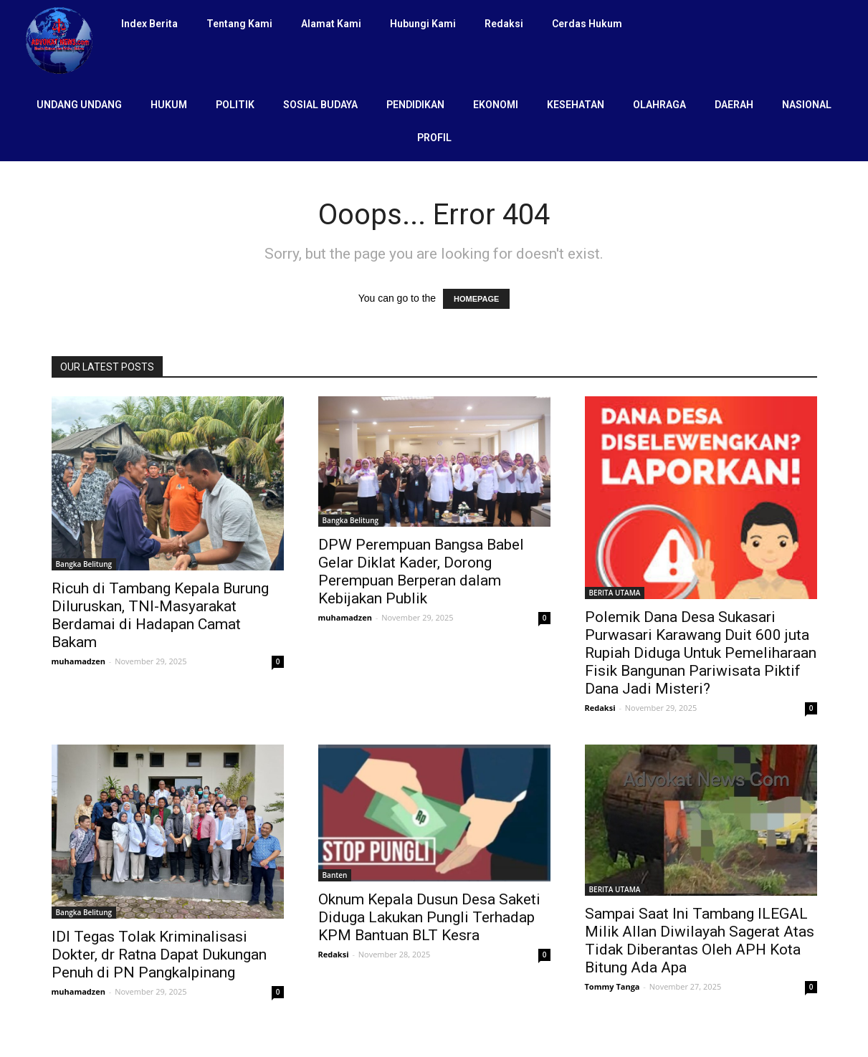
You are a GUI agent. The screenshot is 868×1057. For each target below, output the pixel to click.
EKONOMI (495, 104)
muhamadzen (78, 661)
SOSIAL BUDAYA (320, 104)
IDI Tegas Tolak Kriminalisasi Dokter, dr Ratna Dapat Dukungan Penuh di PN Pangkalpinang (159, 954)
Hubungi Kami (423, 23)
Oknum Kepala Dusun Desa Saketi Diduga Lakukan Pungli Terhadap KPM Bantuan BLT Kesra (429, 917)
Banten (335, 875)
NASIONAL (806, 104)
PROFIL (434, 137)
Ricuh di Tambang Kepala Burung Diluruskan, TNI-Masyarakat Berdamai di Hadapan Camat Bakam (160, 615)
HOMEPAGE (476, 299)
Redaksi (504, 23)
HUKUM (169, 104)
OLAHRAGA (659, 104)
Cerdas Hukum (587, 23)
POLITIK (235, 104)
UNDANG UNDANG (79, 104)
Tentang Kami (239, 23)
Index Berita (149, 23)
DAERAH (734, 104)
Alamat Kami (331, 23)
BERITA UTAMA (615, 593)
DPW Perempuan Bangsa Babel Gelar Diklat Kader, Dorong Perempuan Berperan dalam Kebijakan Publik (421, 571)
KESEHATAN (575, 104)
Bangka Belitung (84, 564)
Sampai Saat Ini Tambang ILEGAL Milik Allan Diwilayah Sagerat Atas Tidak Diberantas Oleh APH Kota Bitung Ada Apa (699, 940)
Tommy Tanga (612, 986)
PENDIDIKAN (415, 104)
